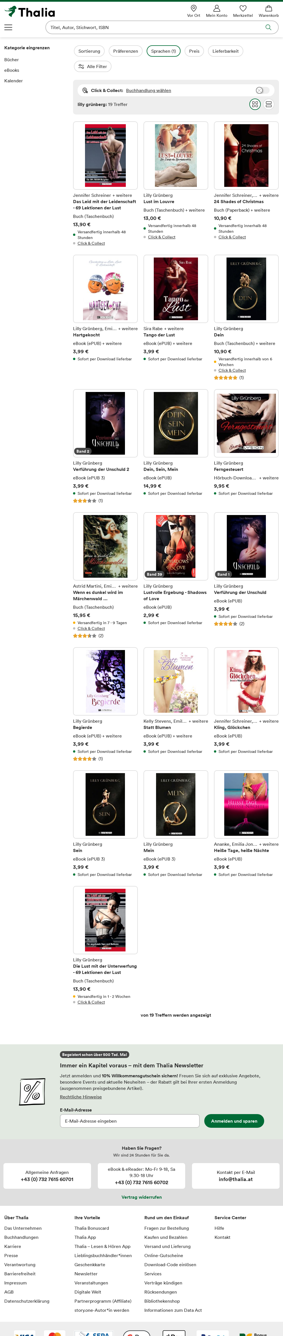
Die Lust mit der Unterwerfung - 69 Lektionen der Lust (105, 930)
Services (152, 1258)
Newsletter (86, 1258)
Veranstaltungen (91, 1267)
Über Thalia (16, 1202)
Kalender (13, 80)
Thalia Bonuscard (91, 1213)
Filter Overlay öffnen (79, 51)
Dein (246, 302)
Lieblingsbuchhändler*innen (103, 1240)
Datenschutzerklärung (26, 1285)
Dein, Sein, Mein (175, 431)
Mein (175, 808)
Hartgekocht (105, 302)
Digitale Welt (87, 1276)
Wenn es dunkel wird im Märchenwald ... (105, 560)
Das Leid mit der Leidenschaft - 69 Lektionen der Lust (105, 168)
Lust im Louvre (175, 168)
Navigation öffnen (8, 27)
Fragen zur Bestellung (166, 1213)
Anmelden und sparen (234, 1105)
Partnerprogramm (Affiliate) (103, 1285)
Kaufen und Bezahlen (165, 1222)
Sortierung (105, 51)
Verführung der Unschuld (246, 560)
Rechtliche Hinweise (81, 1081)
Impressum (15, 1267)
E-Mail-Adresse (76, 1094)
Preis (210, 51)
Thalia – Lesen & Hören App (102, 1231)
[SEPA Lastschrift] (94, 1322)
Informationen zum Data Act (173, 1295)
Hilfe (219, 1213)
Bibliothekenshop (162, 1285)
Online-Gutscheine (163, 1240)
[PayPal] (213, 1322)
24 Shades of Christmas (246, 168)
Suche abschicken (268, 27)
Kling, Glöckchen (246, 689)
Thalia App (85, 1222)
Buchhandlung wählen (148, 75)
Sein (105, 808)
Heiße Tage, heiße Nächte (246, 808)
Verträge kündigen (163, 1267)
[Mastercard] (54, 1322)
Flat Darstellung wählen (268, 89)
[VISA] (24, 1322)
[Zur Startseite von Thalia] (59, 11)
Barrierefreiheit (20, 1258)
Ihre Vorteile (87, 1202)
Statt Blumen (175, 689)
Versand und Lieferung (167, 1231)
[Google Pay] (136, 1322)
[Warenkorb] (269, 11)
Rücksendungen (160, 1276)
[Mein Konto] (216, 11)
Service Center (230, 1202)
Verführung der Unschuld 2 (105, 431)
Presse (11, 1240)
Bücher (11, 59)
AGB (9, 1276)
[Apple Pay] (173, 1322)
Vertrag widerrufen (142, 1181)
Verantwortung (19, 1249)
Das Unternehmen (23, 1213)
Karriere (12, 1231)
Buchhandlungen (21, 1222)
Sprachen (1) (179, 51)
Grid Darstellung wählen (255, 89)
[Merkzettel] (243, 11)
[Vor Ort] (193, 11)
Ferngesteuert (246, 431)
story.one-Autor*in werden (101, 1295)
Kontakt (223, 1222)
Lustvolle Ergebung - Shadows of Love (175, 560)
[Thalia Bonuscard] (253, 1322)
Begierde (105, 689)
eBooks (11, 70)
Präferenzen (141, 51)
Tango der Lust (175, 302)
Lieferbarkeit (241, 51)
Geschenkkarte (89, 1249)
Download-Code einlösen (170, 1249)
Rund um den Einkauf (166, 1202)
